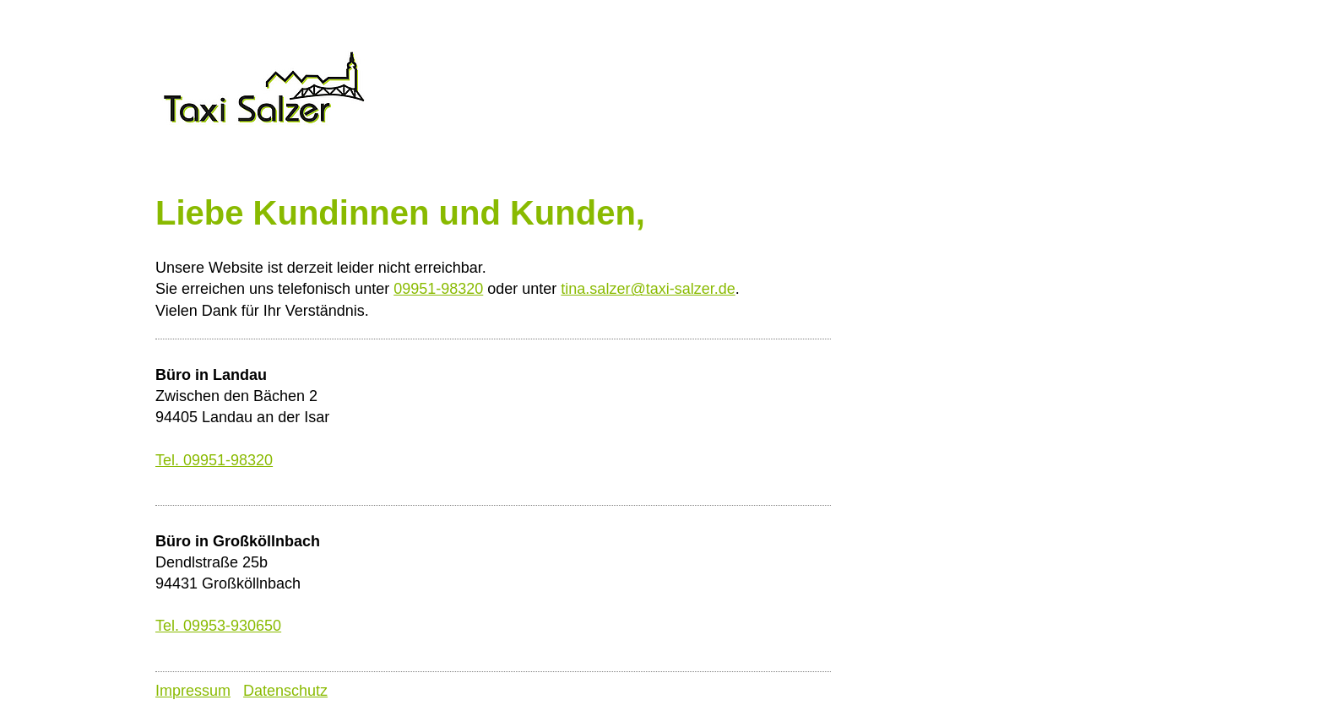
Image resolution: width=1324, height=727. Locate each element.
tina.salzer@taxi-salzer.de (648, 288)
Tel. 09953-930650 (218, 625)
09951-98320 (438, 288)
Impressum (193, 690)
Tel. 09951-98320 (214, 460)
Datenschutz (285, 690)
